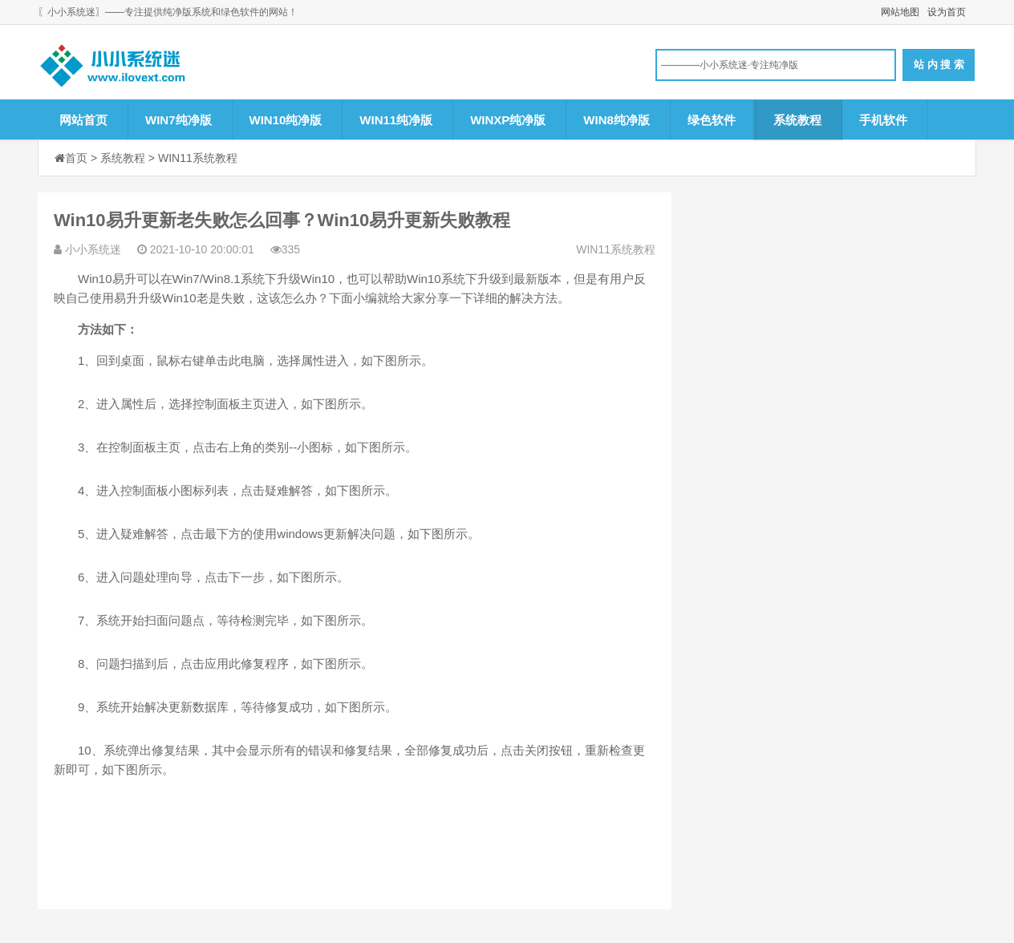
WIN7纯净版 (178, 120)
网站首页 (83, 120)
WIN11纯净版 (395, 120)
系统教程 (797, 120)
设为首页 (946, 12)
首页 (76, 158)
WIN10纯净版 (285, 120)
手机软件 (883, 120)
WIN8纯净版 (616, 120)
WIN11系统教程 (197, 158)
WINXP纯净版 (508, 120)
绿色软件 (711, 120)
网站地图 (900, 12)
